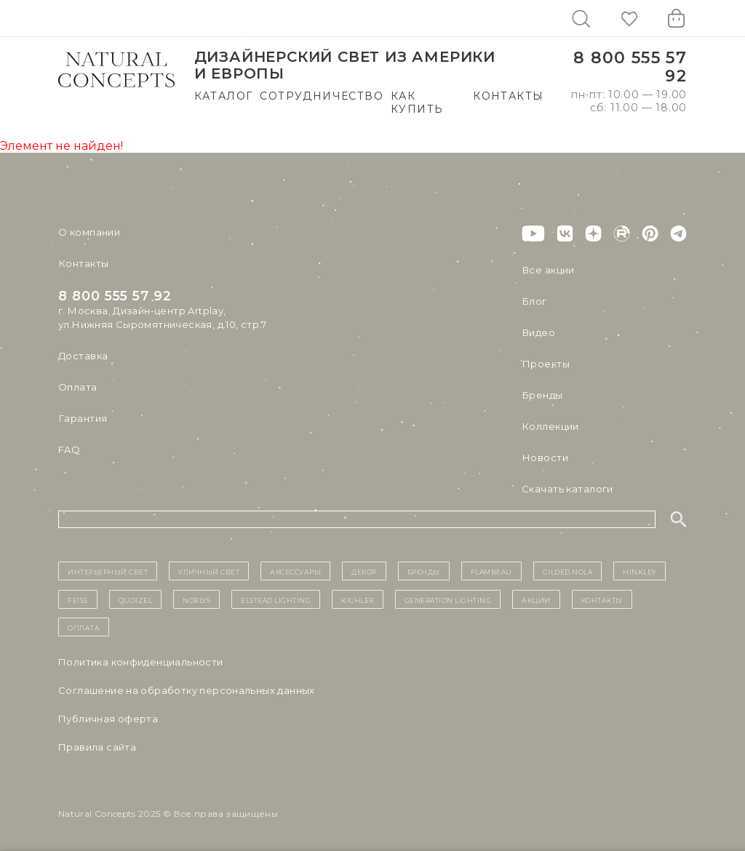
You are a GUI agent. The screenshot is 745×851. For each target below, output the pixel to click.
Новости (544, 457)
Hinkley (639, 571)
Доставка (83, 355)
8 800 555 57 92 (630, 67)
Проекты (545, 363)
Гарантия (82, 418)
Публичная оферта (108, 718)
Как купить (417, 102)
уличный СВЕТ (208, 571)
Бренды (542, 395)
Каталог (223, 96)
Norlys (196, 599)
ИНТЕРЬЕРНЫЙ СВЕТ (108, 571)
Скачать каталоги (567, 489)
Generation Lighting (448, 599)
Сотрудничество (321, 96)
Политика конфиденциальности (140, 662)
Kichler (357, 599)
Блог (534, 301)
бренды (423, 571)
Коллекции (550, 426)
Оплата (77, 387)
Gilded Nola (568, 571)
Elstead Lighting (276, 599)
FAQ (69, 449)
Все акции (548, 270)
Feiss (78, 599)
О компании (89, 232)
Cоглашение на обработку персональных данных (186, 690)
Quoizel (136, 599)
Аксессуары (295, 571)
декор (364, 571)
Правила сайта (97, 747)
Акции (536, 599)
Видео (538, 332)
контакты (602, 599)
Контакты (508, 96)
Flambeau (491, 571)
